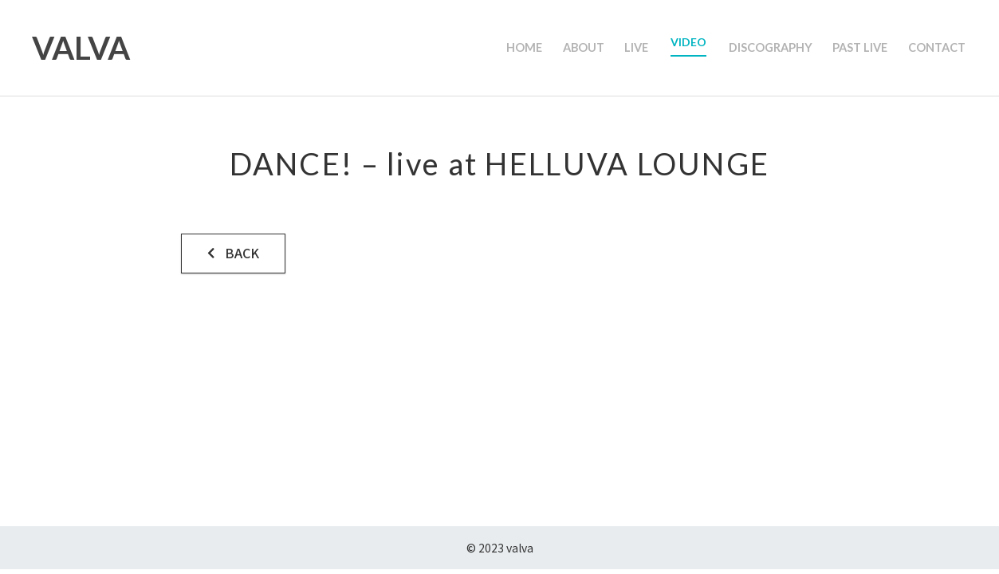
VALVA (81, 48)
